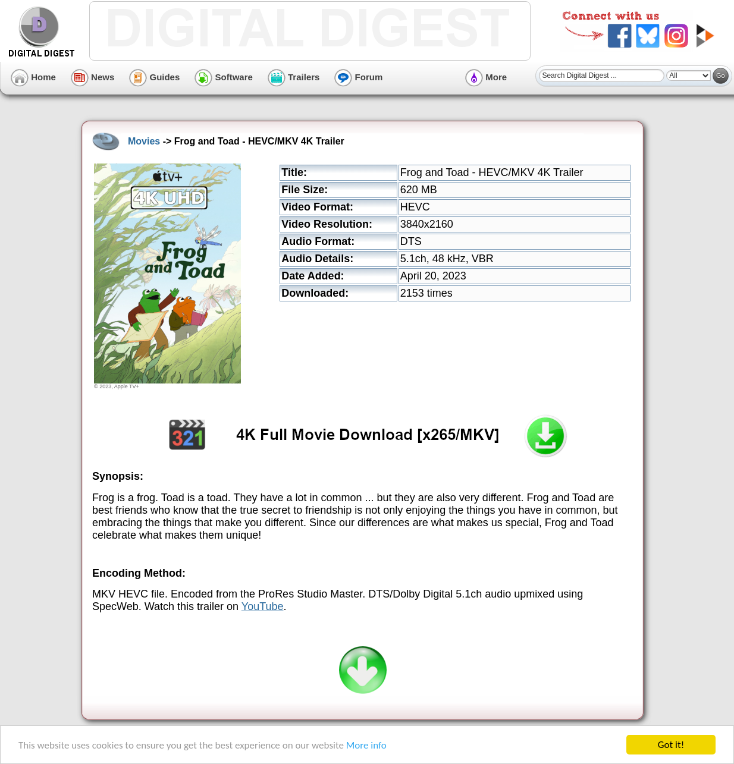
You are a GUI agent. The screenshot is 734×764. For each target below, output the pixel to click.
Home (33, 77)
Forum (358, 77)
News (92, 77)
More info (366, 746)
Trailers (294, 77)
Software (224, 77)
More (486, 77)
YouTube (262, 606)
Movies (144, 141)
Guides (154, 77)
